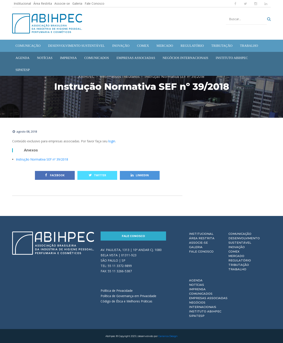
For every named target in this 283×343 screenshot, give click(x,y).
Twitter (97, 175)
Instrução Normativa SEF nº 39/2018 (42, 159)
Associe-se (62, 3)
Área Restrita (42, 3)
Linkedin (140, 175)
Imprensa (197, 289)
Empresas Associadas (208, 298)
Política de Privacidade (117, 290)
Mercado (236, 255)
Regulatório (239, 260)
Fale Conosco (94, 3)
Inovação (236, 247)
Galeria (77, 3)
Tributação (238, 264)
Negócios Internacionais (202, 304)
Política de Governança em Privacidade (128, 296)
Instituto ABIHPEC (205, 311)
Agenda (196, 280)
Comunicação (239, 233)
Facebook (55, 175)
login (111, 141)
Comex (233, 251)
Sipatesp (197, 315)
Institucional (22, 3)
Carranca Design (168, 335)
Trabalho (237, 269)
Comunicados (200, 293)
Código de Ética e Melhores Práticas (126, 301)
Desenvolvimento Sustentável (244, 240)
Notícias (196, 284)
